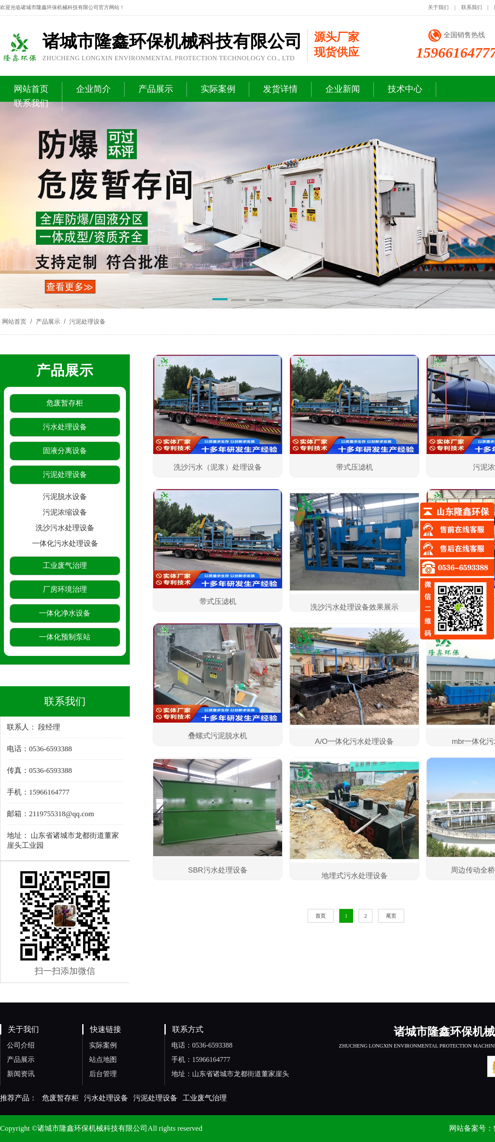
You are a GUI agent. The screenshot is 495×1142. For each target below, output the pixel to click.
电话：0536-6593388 (201, 1045)
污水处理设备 (106, 1098)
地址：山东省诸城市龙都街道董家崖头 (230, 1074)
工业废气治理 (205, 1098)
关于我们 (438, 7)
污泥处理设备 (87, 321)
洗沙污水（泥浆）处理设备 (218, 467)
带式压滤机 (354, 467)
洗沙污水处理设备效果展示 (354, 607)
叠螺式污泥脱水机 (217, 736)
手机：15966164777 (200, 1059)
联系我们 (471, 7)
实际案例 (103, 1045)
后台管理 (103, 1074)
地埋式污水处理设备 (354, 876)
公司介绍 (21, 1045)
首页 (320, 916)
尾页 (391, 916)
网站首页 (14, 321)
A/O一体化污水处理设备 (354, 741)
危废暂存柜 (60, 1098)
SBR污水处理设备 (218, 870)
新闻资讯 (21, 1074)
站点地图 (103, 1059)
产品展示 (48, 321)
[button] (219, 300)
